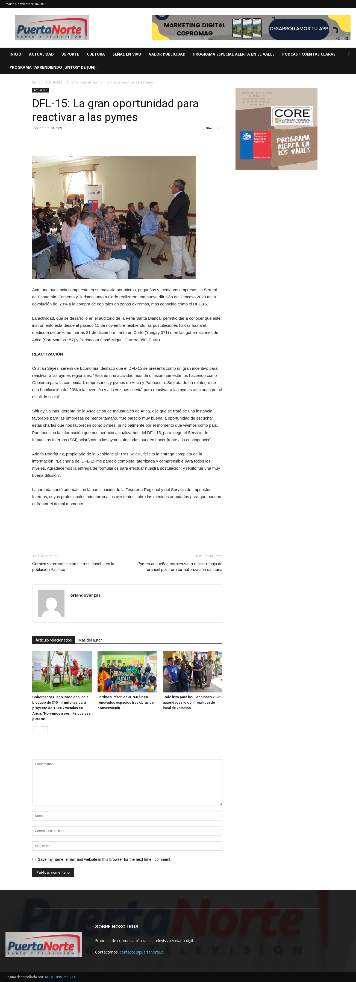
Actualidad (53, 82)
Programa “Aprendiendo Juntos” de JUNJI (53, 67)
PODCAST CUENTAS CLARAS (309, 54)
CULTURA (96, 54)
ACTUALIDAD (41, 54)
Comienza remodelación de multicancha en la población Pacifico (73, 566)
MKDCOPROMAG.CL (60, 977)
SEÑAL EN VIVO (127, 54)
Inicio (36, 82)
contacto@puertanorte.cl (142, 952)
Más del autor (90, 640)
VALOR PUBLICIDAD (167, 54)
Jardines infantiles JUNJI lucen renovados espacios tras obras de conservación (126, 702)
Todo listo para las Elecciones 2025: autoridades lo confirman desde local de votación (192, 702)
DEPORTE (70, 54)
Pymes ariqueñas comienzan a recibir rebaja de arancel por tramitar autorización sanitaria (180, 566)
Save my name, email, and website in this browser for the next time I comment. (105, 859)
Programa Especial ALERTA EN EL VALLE (234, 54)
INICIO (15, 54)
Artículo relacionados (54, 640)
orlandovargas (85, 595)
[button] (349, 54)
